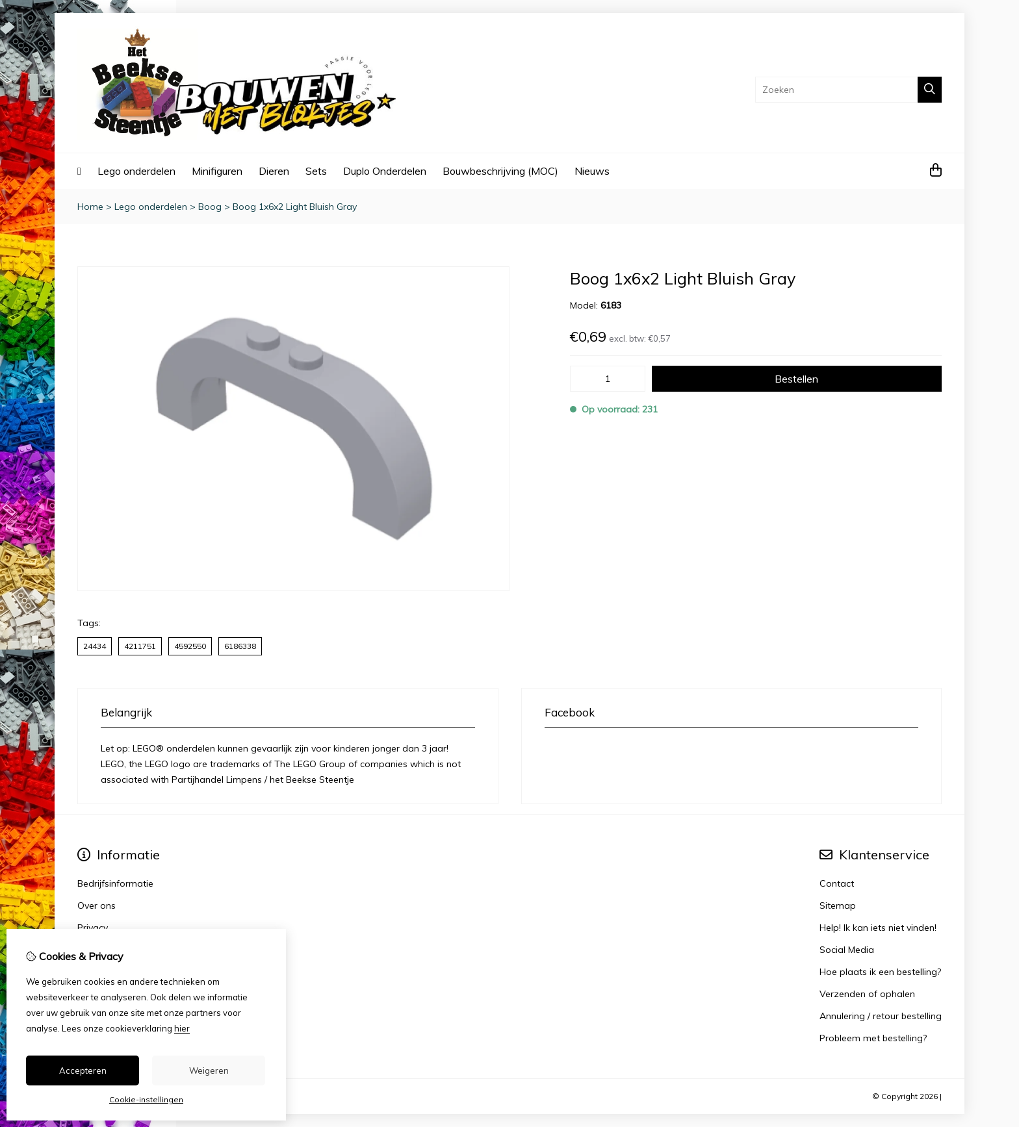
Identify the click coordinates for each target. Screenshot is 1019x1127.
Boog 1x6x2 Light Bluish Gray (295, 206)
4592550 (190, 646)
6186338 (240, 646)
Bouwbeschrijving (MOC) (500, 170)
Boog (210, 206)
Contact (836, 883)
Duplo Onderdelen (384, 170)
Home (90, 206)
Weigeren (209, 1070)
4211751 (140, 646)
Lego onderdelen (136, 170)
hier (182, 1028)
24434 (94, 646)
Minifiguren (217, 170)
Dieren (274, 170)
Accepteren (83, 1070)
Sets (316, 170)
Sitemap (837, 905)
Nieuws (592, 170)
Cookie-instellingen (146, 1099)
